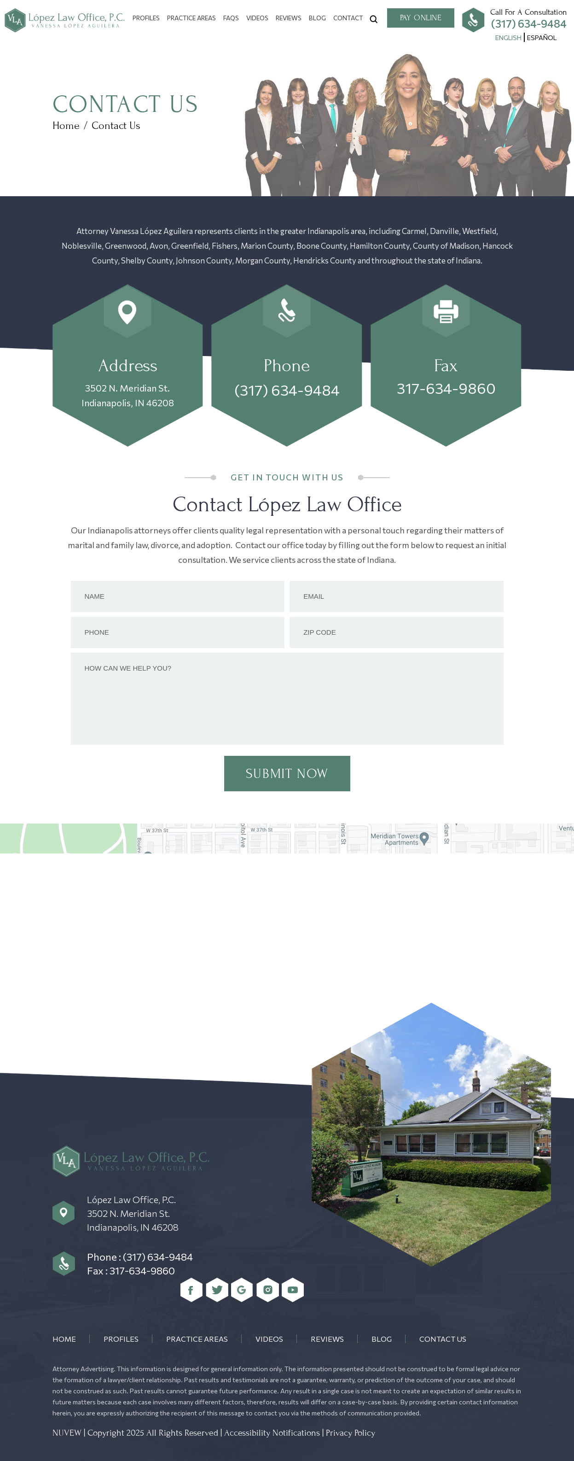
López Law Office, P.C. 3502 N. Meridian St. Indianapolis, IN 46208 (133, 1213)
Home (64, 1338)
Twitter (217, 1290)
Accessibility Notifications (272, 1433)
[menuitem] (508, 37)
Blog (317, 18)
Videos (257, 18)
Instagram (267, 1290)
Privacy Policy (350, 1433)
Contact (348, 18)
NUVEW (66, 1433)
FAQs (231, 18)
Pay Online (420, 17)
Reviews (288, 18)
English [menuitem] (508, 37)
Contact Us (442, 1338)
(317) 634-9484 (529, 23)
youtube (293, 1290)
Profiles (146, 18)
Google (242, 1290)
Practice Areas (191, 18)
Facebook (191, 1290)
